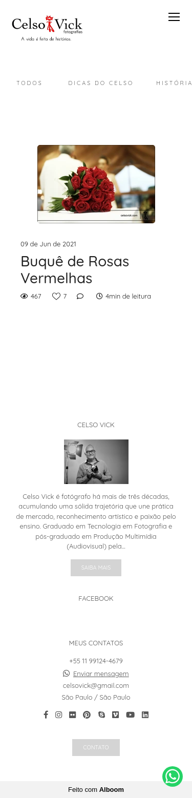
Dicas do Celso (101, 83)
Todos (29, 83)
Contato (96, 747)
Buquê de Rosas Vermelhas (74, 270)
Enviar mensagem (101, 673)
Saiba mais (96, 567)
